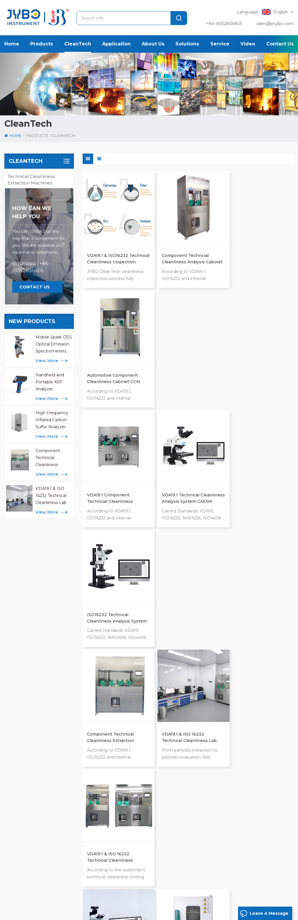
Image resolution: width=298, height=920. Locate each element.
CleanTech (77, 44)
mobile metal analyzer (142, 812)
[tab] (21, 717)
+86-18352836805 (224, 23)
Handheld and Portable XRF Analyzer (50, 488)
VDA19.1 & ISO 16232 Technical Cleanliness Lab (51, 602)
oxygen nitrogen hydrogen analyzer (149, 781)
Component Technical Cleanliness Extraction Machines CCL (50, 565)
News (198, 895)
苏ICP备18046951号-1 (144, 913)
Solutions (187, 44)
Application (116, 44)
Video (247, 44)
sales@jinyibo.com (275, 23)
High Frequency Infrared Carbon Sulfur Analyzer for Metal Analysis (53, 527)
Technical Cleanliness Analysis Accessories (31, 236)
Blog (261, 895)
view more (47, 467)
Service (219, 44)
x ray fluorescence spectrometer (140, 757)
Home (11, 44)
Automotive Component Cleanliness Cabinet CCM (256, 255)
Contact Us (34, 393)
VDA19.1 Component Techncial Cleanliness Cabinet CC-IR (110, 371)
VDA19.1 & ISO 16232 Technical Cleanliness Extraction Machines (252, 487)
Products (41, 44)
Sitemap (13, 913)
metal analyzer (135, 729)
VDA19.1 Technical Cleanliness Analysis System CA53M (179, 371)
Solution (149, 895)
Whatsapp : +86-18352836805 (31, 373)
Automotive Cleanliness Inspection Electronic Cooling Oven (254, 603)
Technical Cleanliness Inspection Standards (31, 274)
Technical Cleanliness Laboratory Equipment (33, 217)
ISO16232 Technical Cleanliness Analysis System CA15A (250, 371)
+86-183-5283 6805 (40, 790)
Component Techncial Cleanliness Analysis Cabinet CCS (181, 255)
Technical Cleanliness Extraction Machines (31, 180)
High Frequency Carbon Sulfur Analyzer (151, 742)
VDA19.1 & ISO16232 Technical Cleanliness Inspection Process (110, 255)
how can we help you (32, 319)
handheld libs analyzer (144, 793)
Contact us (280, 44)
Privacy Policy (50, 913)
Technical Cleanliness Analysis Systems (31, 199)
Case (176, 895)
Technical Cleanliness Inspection (152, 720)
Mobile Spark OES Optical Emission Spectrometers (54, 450)
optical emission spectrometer (152, 711)
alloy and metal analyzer (145, 769)
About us (153, 44)
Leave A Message (264, 914)
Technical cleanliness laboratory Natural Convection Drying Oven (184, 603)
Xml (29, 913)
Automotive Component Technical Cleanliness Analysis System (112, 603)
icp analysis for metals (143, 803)
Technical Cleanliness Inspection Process (31, 255)
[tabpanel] (55, 770)
